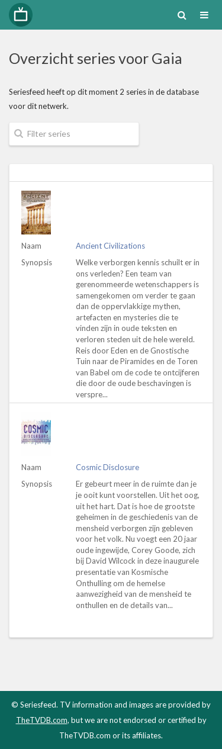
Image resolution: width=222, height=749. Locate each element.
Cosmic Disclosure (107, 467)
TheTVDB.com (41, 720)
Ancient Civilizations (110, 245)
